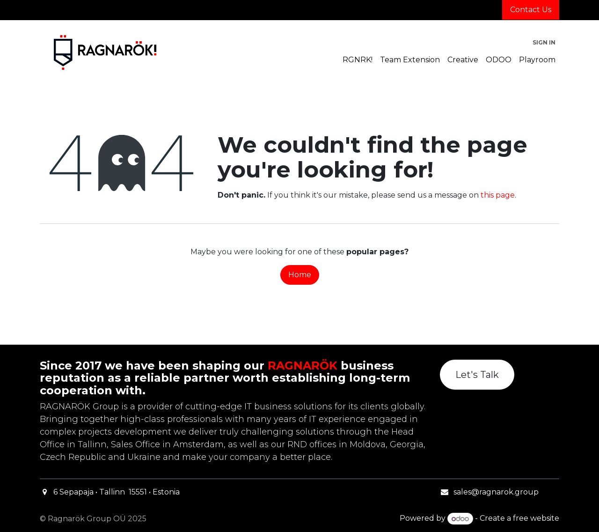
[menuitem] (357, 60)
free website (536, 518)
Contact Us (530, 9)
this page (498, 195)
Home (299, 274)
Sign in (544, 42)
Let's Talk (477, 374)
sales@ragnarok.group (496, 492)
